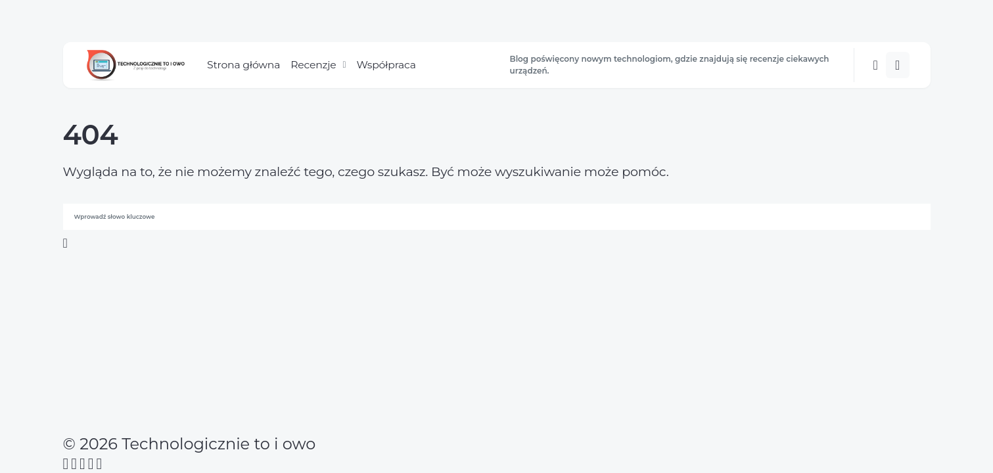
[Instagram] (82, 464)
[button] (875, 65)
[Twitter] (74, 464)
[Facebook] (66, 464)
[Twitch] (100, 464)
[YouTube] (91, 464)
